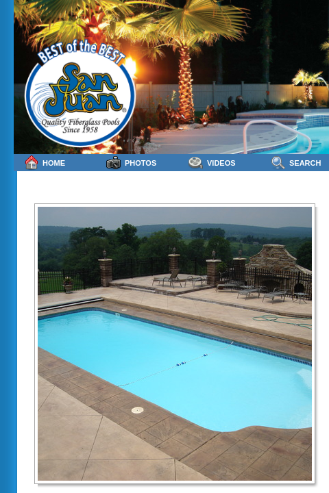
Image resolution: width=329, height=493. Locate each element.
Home (44, 162)
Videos (212, 162)
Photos (131, 162)
